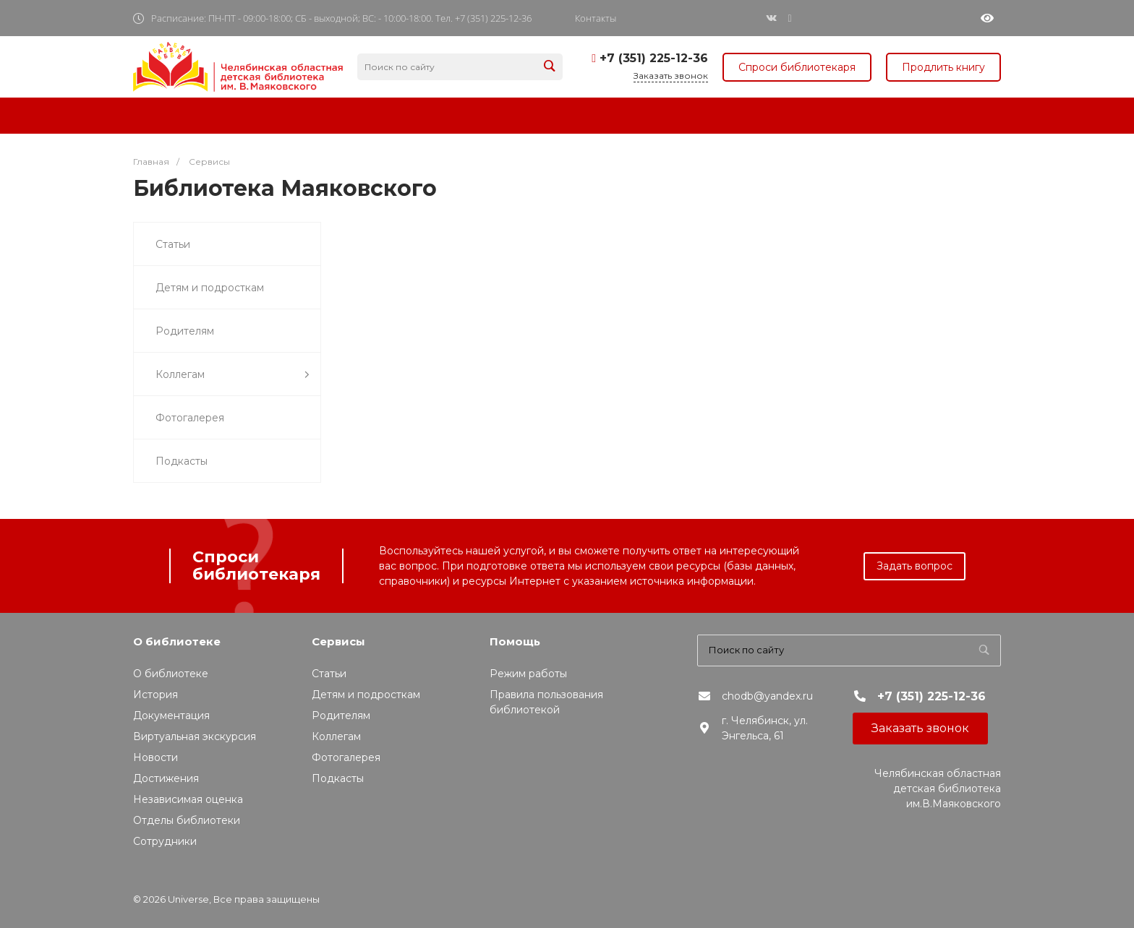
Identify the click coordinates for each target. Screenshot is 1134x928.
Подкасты (181, 461)
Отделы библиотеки (186, 820)
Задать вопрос (914, 565)
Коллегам (232, 375)
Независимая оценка (188, 799)
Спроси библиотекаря (797, 67)
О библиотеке (177, 641)
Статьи (172, 244)
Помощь (515, 641)
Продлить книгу (943, 67)
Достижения (166, 778)
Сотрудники (165, 841)
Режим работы (528, 673)
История (155, 694)
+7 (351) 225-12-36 (654, 58)
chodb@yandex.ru (767, 696)
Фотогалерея (189, 417)
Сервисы (338, 641)
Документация (171, 715)
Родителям (184, 331)
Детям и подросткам (209, 287)
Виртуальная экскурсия (194, 736)
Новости (155, 757)
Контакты (595, 18)
